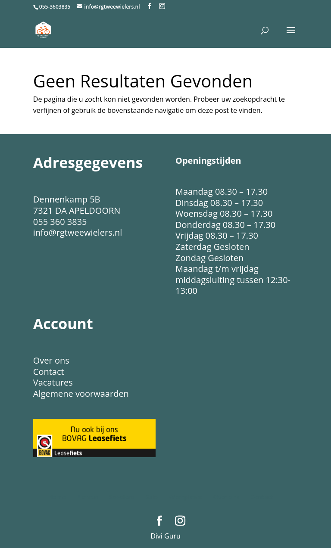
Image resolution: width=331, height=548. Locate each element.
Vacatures (53, 382)
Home (57, 497)
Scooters (121, 497)
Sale (152, 497)
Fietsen (87, 497)
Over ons (51, 360)
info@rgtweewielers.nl (77, 232)
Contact (48, 371)
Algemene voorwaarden (81, 393)
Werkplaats (185, 497)
